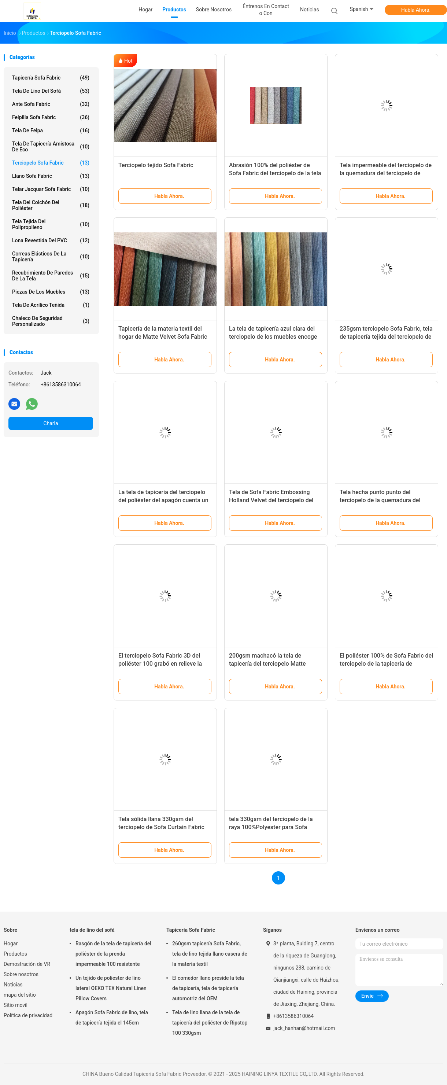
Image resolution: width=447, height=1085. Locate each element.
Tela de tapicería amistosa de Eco (50, 146)
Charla (50, 423)
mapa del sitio (20, 995)
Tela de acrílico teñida (50, 305)
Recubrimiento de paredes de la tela (50, 276)
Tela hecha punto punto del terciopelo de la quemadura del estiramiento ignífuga (380, 500)
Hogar (11, 943)
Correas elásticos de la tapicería (50, 256)
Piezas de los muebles (50, 291)
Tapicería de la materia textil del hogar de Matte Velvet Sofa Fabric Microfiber (162, 336)
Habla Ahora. (416, 10)
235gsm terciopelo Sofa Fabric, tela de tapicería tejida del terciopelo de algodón (386, 336)
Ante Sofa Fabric (50, 104)
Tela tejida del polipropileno (50, 224)
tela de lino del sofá (50, 91)
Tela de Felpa (50, 130)
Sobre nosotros (21, 974)
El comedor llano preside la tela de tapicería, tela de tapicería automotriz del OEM (208, 988)
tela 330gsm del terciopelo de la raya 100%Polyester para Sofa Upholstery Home (271, 827)
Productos (15, 954)
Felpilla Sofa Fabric (50, 117)
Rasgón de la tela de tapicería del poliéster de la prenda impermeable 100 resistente (113, 954)
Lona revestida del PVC (50, 240)
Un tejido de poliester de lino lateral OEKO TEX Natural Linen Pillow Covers (111, 988)
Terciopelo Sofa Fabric (50, 162)
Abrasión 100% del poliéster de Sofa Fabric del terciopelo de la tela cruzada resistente (275, 173)
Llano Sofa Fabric (50, 176)
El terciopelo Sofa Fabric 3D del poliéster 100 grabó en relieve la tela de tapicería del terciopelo (160, 663)
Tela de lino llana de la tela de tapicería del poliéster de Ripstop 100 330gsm (209, 1022)
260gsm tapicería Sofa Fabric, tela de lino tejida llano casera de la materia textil (209, 954)
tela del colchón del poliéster (50, 205)
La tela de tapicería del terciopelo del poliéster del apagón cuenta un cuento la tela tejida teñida (163, 500)
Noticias (13, 984)
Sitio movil (15, 1005)
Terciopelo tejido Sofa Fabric (155, 165)
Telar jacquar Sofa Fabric (50, 189)
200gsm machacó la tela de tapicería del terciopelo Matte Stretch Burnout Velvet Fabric (267, 663)
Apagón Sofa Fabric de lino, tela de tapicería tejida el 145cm (111, 1017)
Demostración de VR (27, 964)
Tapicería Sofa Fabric (50, 77)
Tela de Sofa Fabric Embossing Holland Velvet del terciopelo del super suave (271, 500)
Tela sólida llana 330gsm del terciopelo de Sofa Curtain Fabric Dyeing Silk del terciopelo (161, 827)
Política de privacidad (28, 1015)
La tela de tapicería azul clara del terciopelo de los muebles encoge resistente (273, 336)
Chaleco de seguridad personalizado (50, 321)
